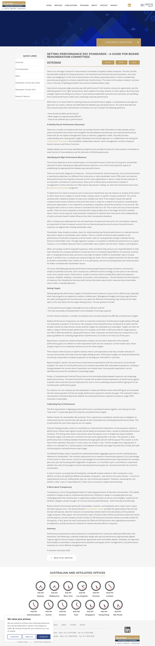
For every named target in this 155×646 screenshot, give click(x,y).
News (17, 76)
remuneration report (94, 509)
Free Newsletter (22, 69)
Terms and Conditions (42, 642)
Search (113, 5)
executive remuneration (59, 188)
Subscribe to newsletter (119, 43)
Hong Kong (104, 615)
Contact (104, 5)
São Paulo (117, 615)
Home (49, 5)
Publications (71, 5)
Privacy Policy (22, 642)
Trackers (84, 5)
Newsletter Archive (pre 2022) (27, 83)
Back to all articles (61, 558)
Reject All (29, 637)
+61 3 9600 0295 (71, 636)
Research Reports (22, 96)
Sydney (40, 596)
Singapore (90, 615)
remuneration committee (57, 141)
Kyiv (76, 615)
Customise (14, 637)
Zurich (49, 615)
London (109, 596)
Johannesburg (33, 615)
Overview (19, 62)
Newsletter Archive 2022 (25, 89)
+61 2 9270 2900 (69, 632)
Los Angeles (82, 596)
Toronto (96, 596)
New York (68, 596)
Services (58, 5)
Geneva (62, 615)
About (94, 5)
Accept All (44, 637)
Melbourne (54, 596)
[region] (28, 628)
